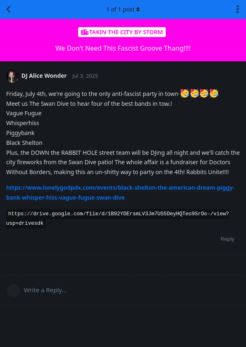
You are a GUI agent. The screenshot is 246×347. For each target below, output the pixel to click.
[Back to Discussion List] (8, 9)
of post (123, 9)
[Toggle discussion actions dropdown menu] (238, 9)
